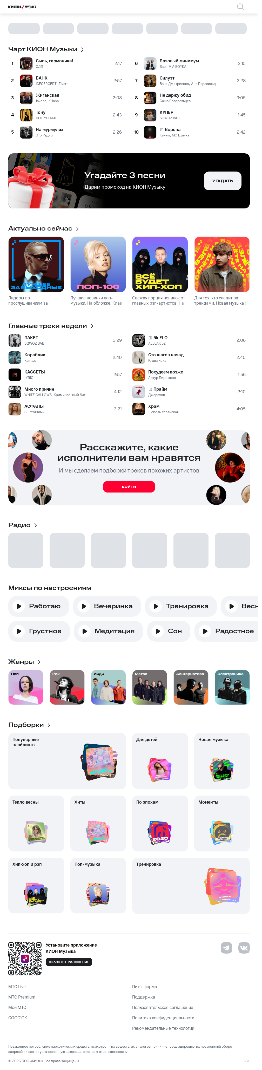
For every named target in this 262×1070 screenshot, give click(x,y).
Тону (40, 112)
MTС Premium (21, 997)
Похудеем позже (165, 372)
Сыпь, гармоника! (54, 61)
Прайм (160, 389)
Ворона (173, 130)
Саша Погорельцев (175, 101)
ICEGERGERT (46, 84)
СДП (39, 66)
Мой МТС (17, 1008)
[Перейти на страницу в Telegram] (226, 948)
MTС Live (17, 987)
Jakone (41, 101)
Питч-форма (144, 987)
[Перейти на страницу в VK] (244, 948)
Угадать (222, 181)
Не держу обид (175, 95)
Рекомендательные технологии (163, 1028)
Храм (153, 406)
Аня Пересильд (203, 84)
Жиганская (47, 95)
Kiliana (54, 101)
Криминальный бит (69, 395)
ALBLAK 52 (157, 343)
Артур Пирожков (162, 377)
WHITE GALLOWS (38, 395)
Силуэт (167, 78)
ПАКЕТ (31, 338)
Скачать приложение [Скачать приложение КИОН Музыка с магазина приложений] (69, 962)
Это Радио (44, 135)
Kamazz (30, 360)
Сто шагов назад (166, 355)
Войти (129, 487)
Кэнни (165, 135)
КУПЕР (166, 112)
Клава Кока (157, 360)
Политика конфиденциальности (163, 1018)
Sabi (163, 66)
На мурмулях (49, 130)
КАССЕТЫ (34, 372)
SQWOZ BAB (169, 118)
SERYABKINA (34, 412)
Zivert (63, 84)
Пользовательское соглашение (162, 1008)
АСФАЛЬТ (34, 406)
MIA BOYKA (177, 66)
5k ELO (160, 338)
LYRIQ (28, 377)
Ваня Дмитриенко (174, 84)
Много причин (39, 389)
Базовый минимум (179, 61)
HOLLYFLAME (46, 118)
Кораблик (34, 355)
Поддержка (143, 997)
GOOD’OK (17, 1018)
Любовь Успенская (163, 412)
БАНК (42, 78)
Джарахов (156, 395)
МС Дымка (180, 135)
